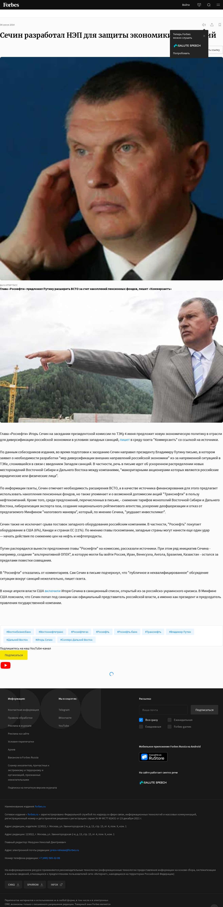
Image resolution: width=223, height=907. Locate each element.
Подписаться (14, 655)
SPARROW (35, 884)
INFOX (57, 884)
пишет (125, 439)
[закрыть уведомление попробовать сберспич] (204, 36)
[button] (218, 5)
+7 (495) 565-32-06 (49, 858)
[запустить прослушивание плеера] (204, 25)
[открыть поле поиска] (209, 5)
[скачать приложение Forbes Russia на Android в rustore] (153, 757)
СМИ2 (14, 884)
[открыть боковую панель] (199, 5)
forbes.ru (40, 806)
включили (53, 591)
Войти (186, 5)
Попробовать (181, 53)
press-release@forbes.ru (64, 850)
